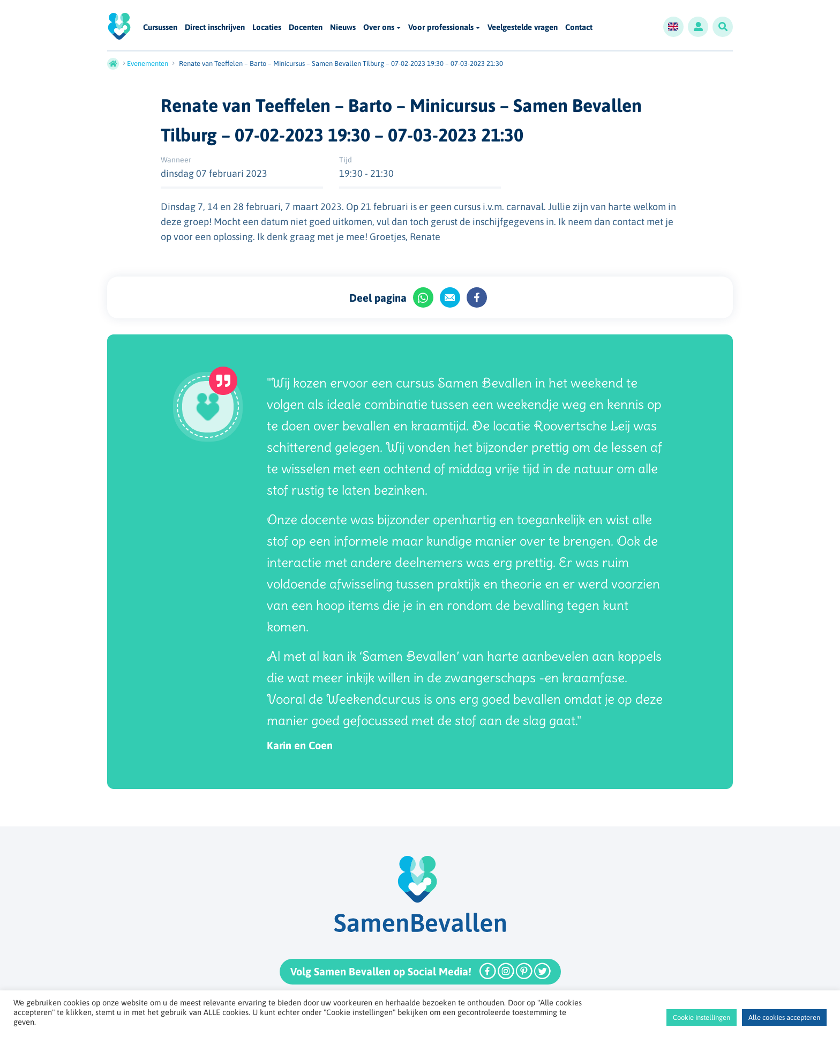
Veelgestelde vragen (523, 28)
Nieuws (343, 28)
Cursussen (160, 28)
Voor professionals (441, 27)
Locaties (266, 28)
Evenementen (147, 63)
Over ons (378, 27)
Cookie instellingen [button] (701, 1017)
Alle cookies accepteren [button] (784, 1017)
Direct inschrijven (215, 28)
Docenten (305, 28)
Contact (578, 28)
